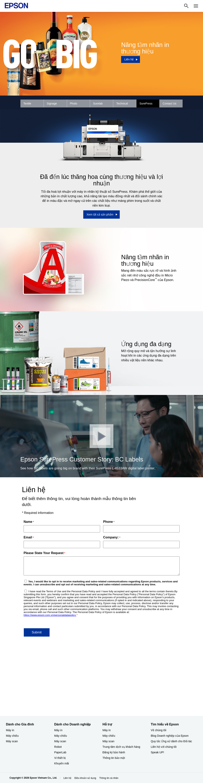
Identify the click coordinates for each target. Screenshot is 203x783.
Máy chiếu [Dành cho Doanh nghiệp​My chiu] (60, 735)
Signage (52, 103)
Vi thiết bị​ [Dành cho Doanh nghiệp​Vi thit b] (60, 757)
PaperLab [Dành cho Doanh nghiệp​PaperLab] (60, 752)
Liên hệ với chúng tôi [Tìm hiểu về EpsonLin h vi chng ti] (164, 746)
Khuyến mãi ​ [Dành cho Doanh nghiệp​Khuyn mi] (62, 763)
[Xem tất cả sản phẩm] (101, 214)
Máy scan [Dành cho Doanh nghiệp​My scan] (60, 741)
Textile (27, 103)
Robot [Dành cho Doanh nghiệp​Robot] (58, 746)
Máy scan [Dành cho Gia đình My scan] (12, 741)
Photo (73, 103)
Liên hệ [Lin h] (67, 778)
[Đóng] (101, 436)
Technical (122, 103)
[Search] (186, 6)
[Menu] (196, 6)
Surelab (97, 103)
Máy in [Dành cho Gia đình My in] (10, 730)
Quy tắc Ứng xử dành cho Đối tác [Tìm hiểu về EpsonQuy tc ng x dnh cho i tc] (171, 741)
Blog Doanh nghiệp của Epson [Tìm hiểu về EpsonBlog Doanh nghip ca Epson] (170, 735)
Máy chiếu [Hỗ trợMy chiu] (108, 735)
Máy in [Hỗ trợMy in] (106, 730)
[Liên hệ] (130, 59)
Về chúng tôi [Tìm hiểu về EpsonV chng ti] (158, 730)
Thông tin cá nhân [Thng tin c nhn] (108, 778)
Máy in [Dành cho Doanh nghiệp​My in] (58, 730)
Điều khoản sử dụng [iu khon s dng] (85, 778)
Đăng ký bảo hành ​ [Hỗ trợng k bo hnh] (114, 752)
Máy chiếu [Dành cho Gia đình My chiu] (12, 735)
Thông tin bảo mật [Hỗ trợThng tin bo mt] (113, 757)
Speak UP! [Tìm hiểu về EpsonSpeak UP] (157, 752)
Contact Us (169, 103)
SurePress (145, 103)
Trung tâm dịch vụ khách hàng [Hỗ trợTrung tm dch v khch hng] (121, 746)
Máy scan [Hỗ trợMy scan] (108, 741)
